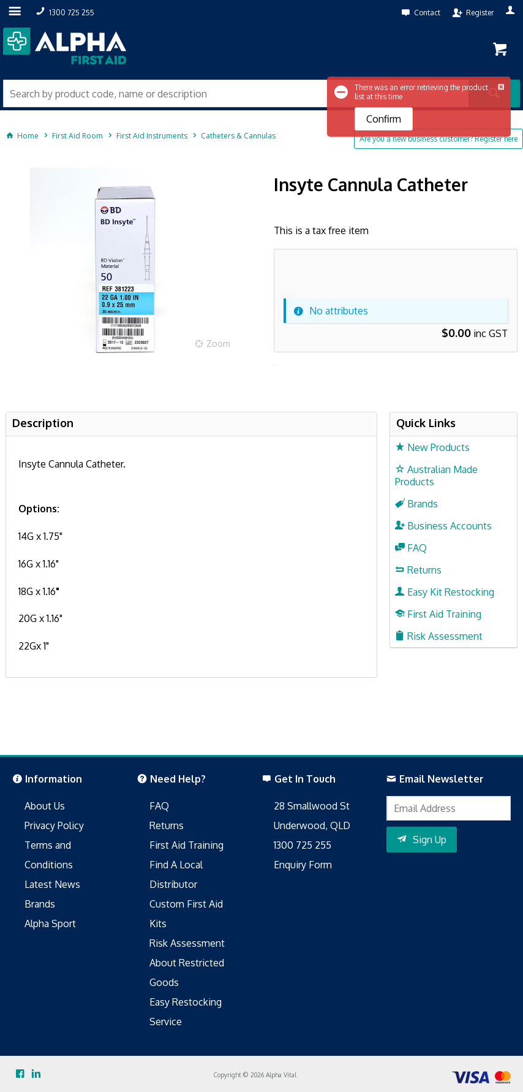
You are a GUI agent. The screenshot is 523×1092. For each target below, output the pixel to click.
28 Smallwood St (312, 806)
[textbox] (235, 93)
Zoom (218, 343)
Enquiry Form (303, 865)
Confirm (383, 119)
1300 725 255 (302, 845)
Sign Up (429, 839)
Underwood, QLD (312, 825)
